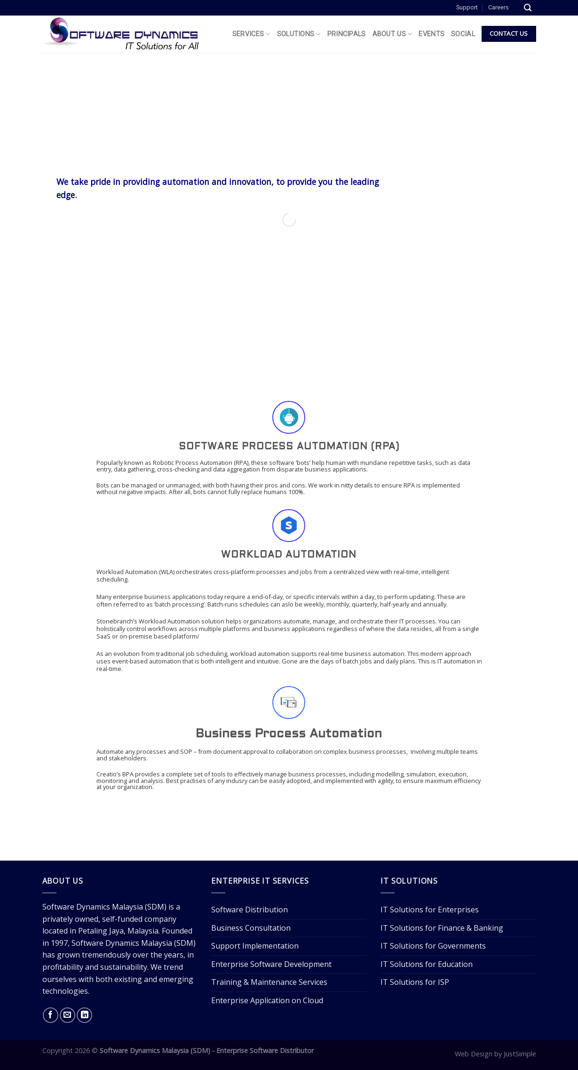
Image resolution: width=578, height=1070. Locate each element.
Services (251, 34)
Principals (346, 34)
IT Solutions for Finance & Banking (441, 928)
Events (431, 34)
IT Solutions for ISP (414, 982)
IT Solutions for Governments (433, 946)
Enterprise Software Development (271, 964)
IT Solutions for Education (426, 964)
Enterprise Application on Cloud (267, 1000)
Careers (498, 7)
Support (467, 7)
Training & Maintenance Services (269, 982)
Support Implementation (255, 946)
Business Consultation (251, 928)
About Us (392, 34)
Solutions (299, 34)
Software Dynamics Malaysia (92, 907)
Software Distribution (249, 909)
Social (463, 34)
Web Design (473, 1053)
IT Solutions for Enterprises (429, 909)
